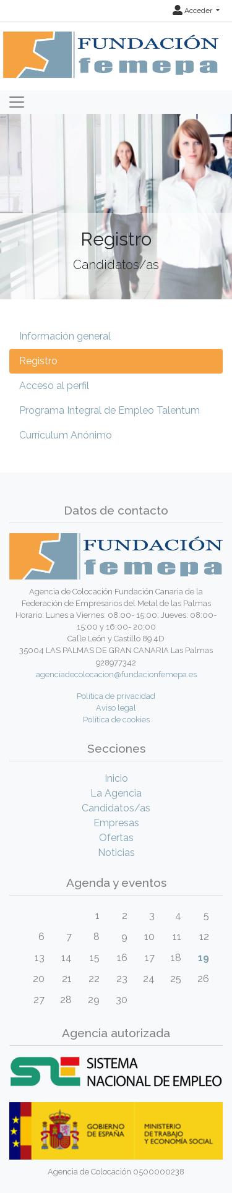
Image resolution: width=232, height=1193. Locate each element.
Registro (38, 361)
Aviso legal (116, 707)
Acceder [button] (193, 10)
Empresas (116, 823)
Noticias (116, 852)
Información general (65, 336)
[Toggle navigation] (16, 102)
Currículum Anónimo (65, 435)
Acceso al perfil (54, 385)
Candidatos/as (116, 808)
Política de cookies (116, 719)
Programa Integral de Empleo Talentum (109, 410)
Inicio (116, 778)
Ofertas (116, 838)
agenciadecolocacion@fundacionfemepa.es (116, 674)
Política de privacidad (116, 696)
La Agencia (116, 793)
